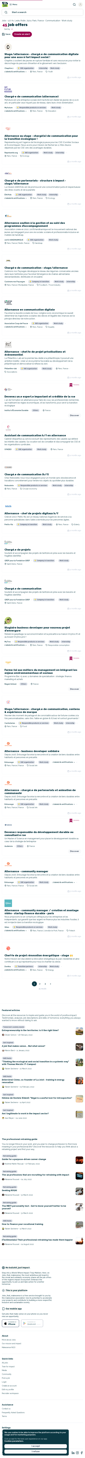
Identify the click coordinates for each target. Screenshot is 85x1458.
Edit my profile (8, 1389)
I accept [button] (36, 1446)
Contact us (6, 1409)
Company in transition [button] (39, 281)
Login (4, 1382)
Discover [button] (74, 415)
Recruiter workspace (10, 1393)
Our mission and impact (11, 1344)
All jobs (5, 1363)
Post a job (6, 1378)
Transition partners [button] (24, 966)
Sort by (8, 29)
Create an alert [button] (22, 34)
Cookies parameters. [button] (14, 1441)
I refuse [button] (36, 1451)
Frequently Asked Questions (13, 1413)
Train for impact (8, 1367)
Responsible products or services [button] (31, 107)
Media (4, 1370)
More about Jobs (9, 1340)
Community (6, 1374)
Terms (4, 1416)
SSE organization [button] (26, 68)
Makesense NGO (8, 1347)
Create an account (9, 1386)
